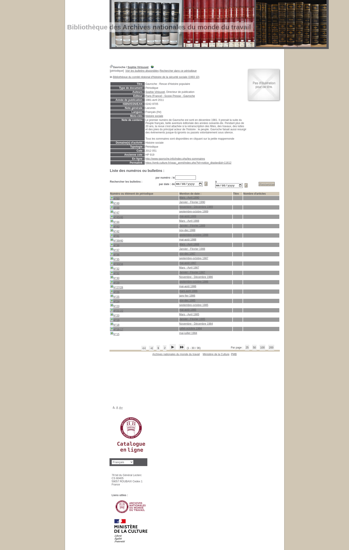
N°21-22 (116, 311)
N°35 (115, 259)
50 (254, 348)
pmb (234, 354)
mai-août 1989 (187, 216)
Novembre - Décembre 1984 (196, 324)
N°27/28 (116, 287)
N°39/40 (116, 241)
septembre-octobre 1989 (193, 212)
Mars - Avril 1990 (189, 198)
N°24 (115, 301)
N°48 (115, 208)
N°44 (115, 222)
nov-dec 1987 (187, 254)
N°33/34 (116, 264)
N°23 (115, 306)
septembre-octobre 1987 (193, 259)
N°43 (115, 227)
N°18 (115, 325)
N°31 (115, 273)
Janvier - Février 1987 (192, 273)
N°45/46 (116, 217)
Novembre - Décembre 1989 (196, 207)
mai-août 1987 (187, 263)
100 (262, 348)
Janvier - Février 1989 (192, 226)
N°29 (115, 283)
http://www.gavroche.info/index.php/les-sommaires (175, 158)
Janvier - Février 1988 (192, 249)
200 (271, 348)
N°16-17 (116, 330)
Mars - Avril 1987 (189, 268)
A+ (121, 408)
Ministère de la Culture (216, 354)
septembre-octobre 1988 (193, 235)
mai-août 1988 (187, 240)
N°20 (115, 316)
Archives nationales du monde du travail (176, 354)
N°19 (115, 320)
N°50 (115, 199)
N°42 (115, 231)
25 (247, 348)
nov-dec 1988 (187, 230)
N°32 (115, 269)
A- (114, 408)
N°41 (115, 236)
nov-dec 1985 (187, 301)
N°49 (115, 203)
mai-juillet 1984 (188, 333)
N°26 (115, 292)
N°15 (115, 334)
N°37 (115, 250)
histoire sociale (154, 116)
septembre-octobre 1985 (193, 305)
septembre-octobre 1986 (193, 282)
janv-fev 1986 (187, 296)
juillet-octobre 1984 (190, 329)
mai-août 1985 (187, 310)
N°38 (115, 245)
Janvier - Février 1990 (192, 202)
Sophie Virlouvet (138, 67)
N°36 (115, 255)
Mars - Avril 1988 (189, 221)
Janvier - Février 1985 (192, 319)
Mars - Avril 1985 (189, 315)
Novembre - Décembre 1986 (196, 277)
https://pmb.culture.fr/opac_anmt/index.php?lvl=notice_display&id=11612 (188, 162)
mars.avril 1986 (188, 291)
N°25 (115, 297)
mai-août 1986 (187, 287)
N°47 (115, 213)
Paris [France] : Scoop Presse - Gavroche (170, 96)
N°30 (115, 278)
